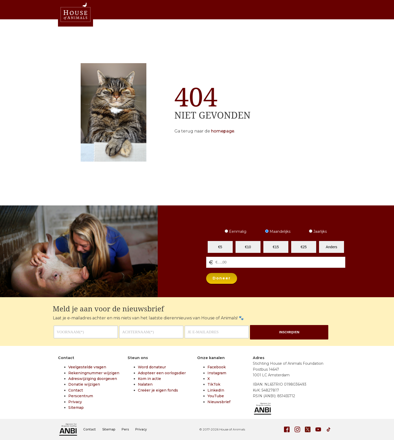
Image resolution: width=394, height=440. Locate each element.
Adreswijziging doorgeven (92, 378)
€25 (304, 247)
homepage (222, 131)
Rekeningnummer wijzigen (93, 373)
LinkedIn (215, 390)
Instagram (216, 373)
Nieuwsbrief (218, 402)
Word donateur (152, 367)
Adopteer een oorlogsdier (162, 373)
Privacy (75, 402)
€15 (276, 247)
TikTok (213, 384)
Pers (125, 429)
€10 (248, 247)
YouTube (215, 396)
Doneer (222, 278)
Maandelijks (277, 231)
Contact (75, 390)
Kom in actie (149, 378)
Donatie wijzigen (84, 384)
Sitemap (76, 407)
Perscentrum (80, 396)
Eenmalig (235, 231)
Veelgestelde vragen (87, 367)
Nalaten (145, 384)
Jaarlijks (318, 231)
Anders (331, 247)
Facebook (216, 367)
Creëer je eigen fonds (158, 390)
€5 (220, 247)
